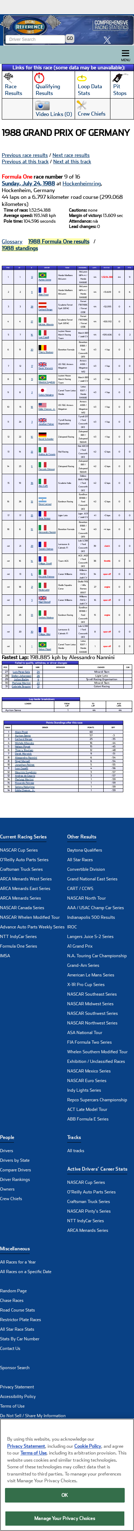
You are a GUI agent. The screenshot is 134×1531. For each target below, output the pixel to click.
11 (32, 292)
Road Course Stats (17, 1310)
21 (32, 587)
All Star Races (80, 859)
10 (32, 436)
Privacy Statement (17, 1386)
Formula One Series (18, 946)
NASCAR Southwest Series (92, 1013)
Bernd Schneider (46, 439)
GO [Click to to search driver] (70, 38)
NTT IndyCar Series (18, 936)
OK (64, 1495)
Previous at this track (25, 161)
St (19, 268)
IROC (72, 927)
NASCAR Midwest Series (90, 1003)
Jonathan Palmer (46, 424)
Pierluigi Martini (21, 682)
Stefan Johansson (21, 675)
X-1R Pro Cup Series (86, 984)
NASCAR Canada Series (22, 907)
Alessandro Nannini (47, 532)
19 (32, 529)
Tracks (74, 1137)
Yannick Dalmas (46, 548)
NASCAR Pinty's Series (89, 1211)
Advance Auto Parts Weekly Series (32, 927)
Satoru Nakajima (46, 394)
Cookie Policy (87, 1446)
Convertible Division (86, 869)
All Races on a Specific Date (25, 1271)
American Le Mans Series (90, 975)
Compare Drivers (15, 1169)
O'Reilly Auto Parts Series (24, 859)
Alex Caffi (43, 485)
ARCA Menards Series (20, 898)
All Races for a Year (18, 1262)
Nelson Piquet (45, 649)
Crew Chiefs (11, 1198)
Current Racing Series (23, 836)
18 (32, 407)
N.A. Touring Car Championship (97, 955)
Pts (129, 268)
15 (32, 379)
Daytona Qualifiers (84, 850)
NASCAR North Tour (86, 898)
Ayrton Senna (45, 279)
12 (32, 277)
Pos (7, 268)
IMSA (5, 955)
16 (32, 334)
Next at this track (72, 161)
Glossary (12, 241)
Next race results (71, 155)
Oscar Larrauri (45, 504)
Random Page (13, 1290)
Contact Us (10, 1348)
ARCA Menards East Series (25, 888)
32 (32, 501)
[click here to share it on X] (109, 40)
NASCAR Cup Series (19, 850)
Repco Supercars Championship (97, 1099)
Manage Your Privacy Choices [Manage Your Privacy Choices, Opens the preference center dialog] (64, 1518)
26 (38, 675)
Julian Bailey (21, 679)
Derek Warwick (46, 368)
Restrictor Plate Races (20, 1319)
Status (106, 268)
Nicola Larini (44, 589)
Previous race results (25, 155)
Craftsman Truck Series (21, 869)
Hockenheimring (82, 183)
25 (32, 515)
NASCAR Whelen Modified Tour (30, 917)
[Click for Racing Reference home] (67, 30)
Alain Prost (44, 294)
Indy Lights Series (84, 1090)
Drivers (6, 1150)
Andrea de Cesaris (47, 454)
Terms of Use (12, 1406)
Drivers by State (15, 1160)
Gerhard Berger (46, 309)
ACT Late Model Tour (87, 1109)
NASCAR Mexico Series (89, 1071)
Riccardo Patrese (46, 576)
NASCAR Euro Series (86, 1080)
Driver (47, 268)
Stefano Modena (46, 617)
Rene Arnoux (44, 518)
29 (32, 546)
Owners (7, 1189)
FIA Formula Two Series (89, 1042)
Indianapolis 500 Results (91, 917)
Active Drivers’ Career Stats (97, 1169)
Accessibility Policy (18, 1396)
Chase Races (12, 1300)
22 (32, 451)
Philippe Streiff (45, 563)
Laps (94, 268)
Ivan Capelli (44, 337)
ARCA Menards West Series (26, 878)
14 (32, 561)
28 (32, 306)
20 (32, 349)
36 (32, 483)
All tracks (75, 1150)
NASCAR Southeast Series (92, 994)
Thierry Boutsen (46, 352)
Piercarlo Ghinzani (47, 469)
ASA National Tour (84, 1032)
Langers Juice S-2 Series (90, 936)
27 (32, 321)
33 (32, 615)
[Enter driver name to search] (35, 39)
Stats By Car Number (19, 1338)
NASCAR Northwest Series (92, 1023)
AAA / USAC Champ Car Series (95, 907)
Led (119, 268)
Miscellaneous (15, 1248)
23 (38, 682)
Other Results (81, 836)
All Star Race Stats (17, 1329)
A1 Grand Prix (80, 946)
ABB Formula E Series (88, 1119)
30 (32, 631)
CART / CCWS (80, 888)
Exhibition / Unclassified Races (96, 1061)
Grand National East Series (92, 878)
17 (32, 366)
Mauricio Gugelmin (47, 382)
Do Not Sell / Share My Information (33, 1415)
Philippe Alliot (44, 634)
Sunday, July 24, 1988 (28, 183)
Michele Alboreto (46, 324)
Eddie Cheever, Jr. (47, 409)
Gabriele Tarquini (21, 686)
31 (38, 686)
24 (38, 671)
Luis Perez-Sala (21, 671)
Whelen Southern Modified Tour (97, 1051)
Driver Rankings (15, 1179)
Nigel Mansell (44, 601)
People (7, 1137)
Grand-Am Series (83, 965)
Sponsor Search (15, 1367)
